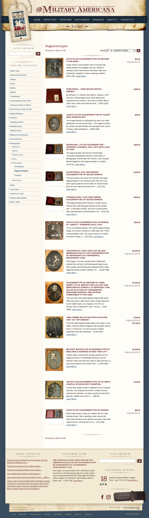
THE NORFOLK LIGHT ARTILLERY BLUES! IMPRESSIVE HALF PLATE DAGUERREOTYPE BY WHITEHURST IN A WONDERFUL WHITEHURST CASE (87, 254)
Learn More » (81, 76)
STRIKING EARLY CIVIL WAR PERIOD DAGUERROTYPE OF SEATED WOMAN (84, 198)
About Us (112, 20)
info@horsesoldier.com (131, 507)
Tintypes (17, 175)
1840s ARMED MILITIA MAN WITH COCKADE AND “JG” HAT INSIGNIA (86, 318)
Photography (15, 143)
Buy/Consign (82, 20)
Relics (12, 185)
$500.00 (137, 145)
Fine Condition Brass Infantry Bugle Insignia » (24, 474)
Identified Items (16, 126)
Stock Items (14, 189)
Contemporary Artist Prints (20, 101)
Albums (15, 151)
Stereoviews (16, 180)
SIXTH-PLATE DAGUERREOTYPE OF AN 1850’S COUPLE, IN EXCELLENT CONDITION (88, 383)
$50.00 (137, 59)
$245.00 (137, 172)
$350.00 (137, 197)
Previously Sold (35, 514)
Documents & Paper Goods (21, 109)
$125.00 (137, 382)
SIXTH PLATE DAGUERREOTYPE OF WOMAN (87, 410)
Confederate (15, 96)
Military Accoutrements (19, 135)
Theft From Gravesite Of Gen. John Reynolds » (24, 466)
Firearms (13, 118)
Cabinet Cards (17, 155)
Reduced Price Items (18, 75)
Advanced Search (27, 57)
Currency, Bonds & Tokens (20, 105)
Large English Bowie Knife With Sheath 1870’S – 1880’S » (28, 477)
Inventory (66, 20)
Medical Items (15, 131)
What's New (50, 20)
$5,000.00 (136, 251)
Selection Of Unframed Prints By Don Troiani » (24, 470)
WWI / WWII (15, 202)
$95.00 (137, 115)
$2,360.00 (136, 349)
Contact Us (127, 20)
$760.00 (137, 318)
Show (102, 51)
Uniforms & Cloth (17, 194)
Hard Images (17, 163)
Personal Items (16, 139)
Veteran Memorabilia (18, 198)
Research (98, 20)
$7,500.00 (136, 283)
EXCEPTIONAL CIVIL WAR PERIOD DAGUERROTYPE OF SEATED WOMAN (84, 173)
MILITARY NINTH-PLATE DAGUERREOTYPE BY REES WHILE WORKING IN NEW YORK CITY (88, 350)
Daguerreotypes (21, 171)
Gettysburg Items (17, 122)
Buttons (13, 92)
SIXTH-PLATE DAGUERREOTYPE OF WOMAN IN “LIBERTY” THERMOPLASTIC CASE (87, 223)
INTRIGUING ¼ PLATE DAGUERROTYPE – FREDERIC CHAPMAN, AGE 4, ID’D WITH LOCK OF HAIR (88, 147)
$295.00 (137, 89)
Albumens (16, 147)
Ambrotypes (19, 167)
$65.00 (137, 410)
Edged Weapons (16, 114)
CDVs (14, 159)
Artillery (13, 79)
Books (12, 84)
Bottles (12, 88)
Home (37, 20)
